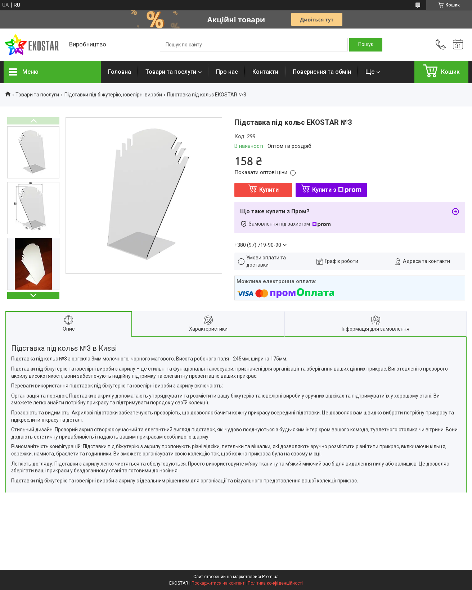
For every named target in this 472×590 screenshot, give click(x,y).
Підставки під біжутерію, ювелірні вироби (113, 94)
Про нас (227, 71)
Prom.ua (270, 576)
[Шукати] (365, 44)
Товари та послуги (170, 71)
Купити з (336, 189)
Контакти (265, 71)
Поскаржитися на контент (218, 583)
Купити (269, 189)
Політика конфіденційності (275, 583)
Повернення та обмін (322, 71)
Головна (119, 71)
